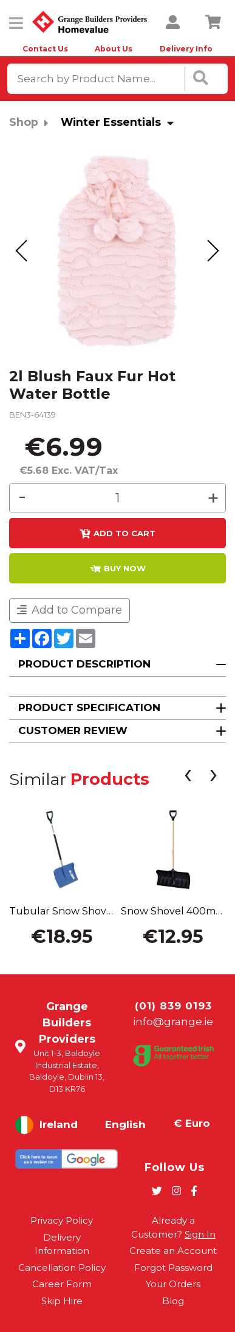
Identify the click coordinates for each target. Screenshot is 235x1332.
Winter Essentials (111, 122)
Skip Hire (62, 1301)
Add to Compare (69, 610)
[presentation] (22, 251)
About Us (113, 48)
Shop (23, 122)
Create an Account (173, 1250)
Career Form (62, 1284)
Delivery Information (62, 1244)
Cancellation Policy (62, 1267)
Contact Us (45, 48)
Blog (173, 1301)
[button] (117, 665)
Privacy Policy (61, 1220)
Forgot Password (173, 1267)
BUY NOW (118, 568)
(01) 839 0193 (173, 1006)
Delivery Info (186, 48)
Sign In (200, 1234)
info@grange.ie (173, 1021)
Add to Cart (117, 533)
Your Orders (173, 1284)
